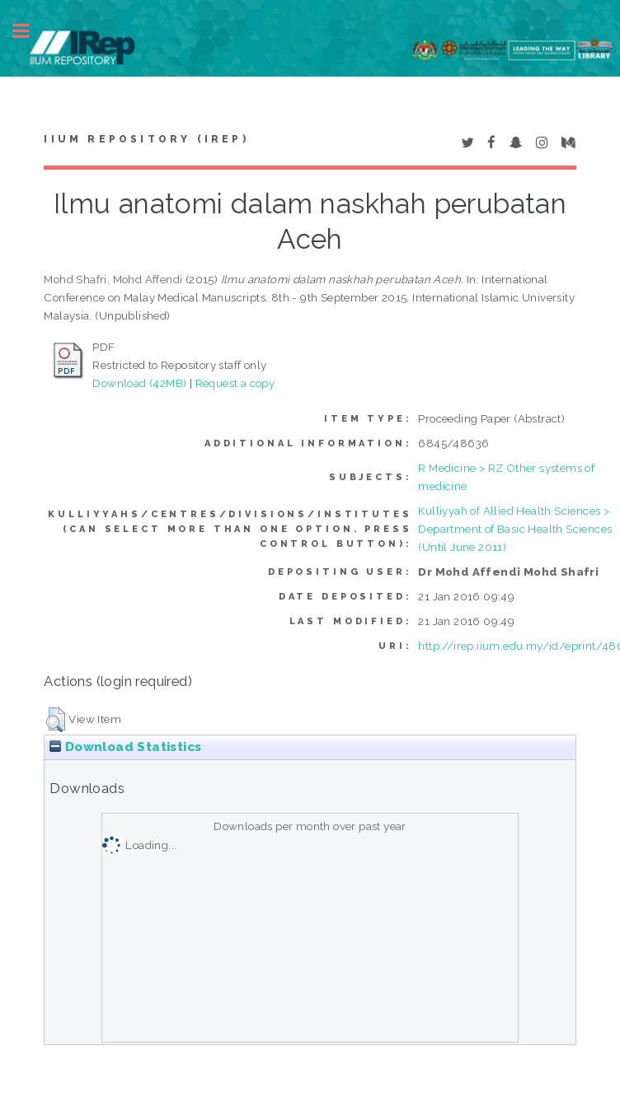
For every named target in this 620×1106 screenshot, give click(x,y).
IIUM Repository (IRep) (146, 139)
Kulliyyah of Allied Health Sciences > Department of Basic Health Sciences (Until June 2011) (515, 528)
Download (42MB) (139, 383)
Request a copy (235, 383)
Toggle (29, 31)
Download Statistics (125, 747)
